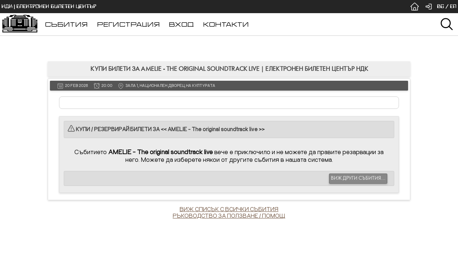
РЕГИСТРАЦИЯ (128, 24)
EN (453, 6)
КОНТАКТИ (226, 24)
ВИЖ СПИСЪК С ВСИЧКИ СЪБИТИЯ (229, 209)
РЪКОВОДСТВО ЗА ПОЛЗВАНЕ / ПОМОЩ (229, 215)
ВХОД (181, 24)
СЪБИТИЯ (66, 24)
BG (440, 6)
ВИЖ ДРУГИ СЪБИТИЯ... (358, 178)
